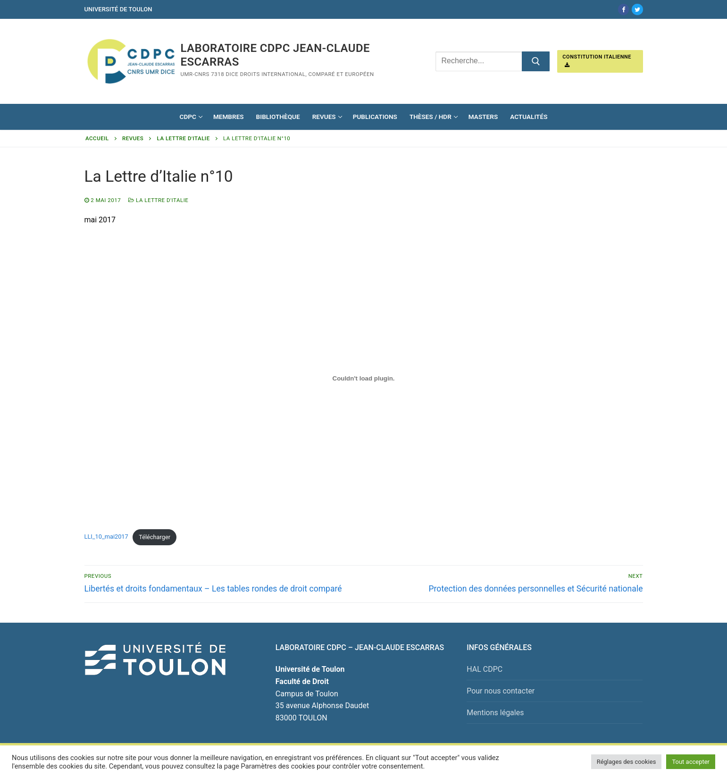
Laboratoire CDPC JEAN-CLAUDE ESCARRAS (275, 55)
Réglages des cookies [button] (626, 761)
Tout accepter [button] (691, 761)
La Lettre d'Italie (183, 138)
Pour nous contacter (501, 690)
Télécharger (154, 537)
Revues (132, 138)
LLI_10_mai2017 (106, 537)
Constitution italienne (596, 61)
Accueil (97, 138)
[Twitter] (637, 9)
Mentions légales (495, 712)
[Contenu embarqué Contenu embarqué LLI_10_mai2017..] (363, 378)
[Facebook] (623, 9)
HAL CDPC (484, 669)
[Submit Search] (536, 61)
